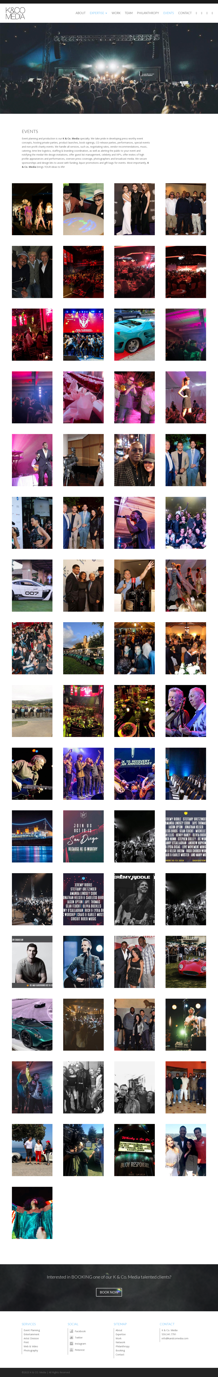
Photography (31, 1350)
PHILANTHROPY (148, 13)
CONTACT (185, 13)
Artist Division (31, 1338)
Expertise (121, 1334)
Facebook (80, 1331)
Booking (120, 1350)
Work (118, 1338)
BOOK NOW (109, 1292)
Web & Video (31, 1346)
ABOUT (80, 13)
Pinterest (80, 1350)
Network (120, 1342)
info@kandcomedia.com (175, 1338)
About (119, 1330)
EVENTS (168, 13)
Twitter (79, 1337)
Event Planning (32, 1330)
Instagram (80, 1343)
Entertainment (31, 1334)
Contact (120, 1354)
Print (26, 1342)
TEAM (129, 13)
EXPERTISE (97, 13)
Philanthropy (122, 1346)
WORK (116, 13)
